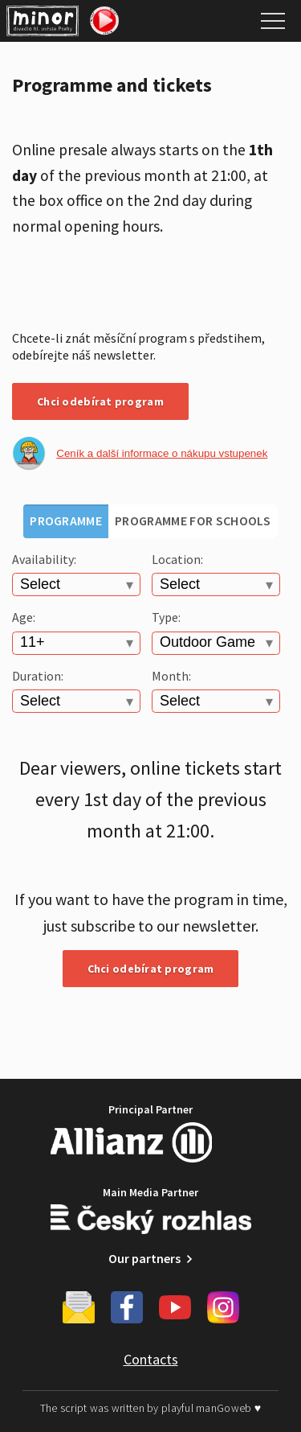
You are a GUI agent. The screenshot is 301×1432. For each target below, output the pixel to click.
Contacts (151, 1359)
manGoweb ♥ (228, 1408)
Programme (66, 520)
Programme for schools (193, 520)
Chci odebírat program (100, 401)
